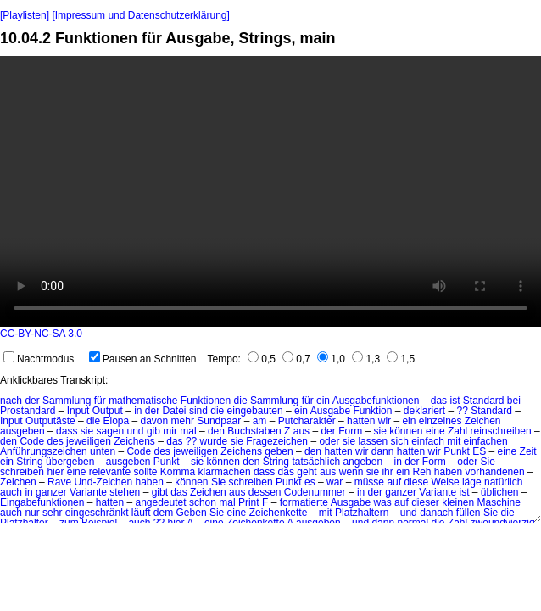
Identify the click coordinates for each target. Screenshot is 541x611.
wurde (214, 441)
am (260, 421)
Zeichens (134, 441)
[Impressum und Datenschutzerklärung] (140, 15)
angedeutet (160, 502)
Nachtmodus (38, 359)
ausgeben (22, 431)
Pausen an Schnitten (143, 359)
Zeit (528, 451)
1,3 (366, 359)
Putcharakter (307, 421)
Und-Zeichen (103, 482)
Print (248, 502)
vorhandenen (495, 472)
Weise (445, 482)
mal (188, 431)
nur (32, 513)
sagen (110, 431)
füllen (468, 513)
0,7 (296, 359)
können (405, 431)
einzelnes (440, 421)
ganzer (51, 492)
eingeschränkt (97, 513)
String (29, 462)
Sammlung (66, 400)
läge (472, 482)
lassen (373, 441)
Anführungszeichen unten (57, 451)
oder (329, 441)
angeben (362, 462)
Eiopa (116, 421)
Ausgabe (330, 411)
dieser (425, 502)
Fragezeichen (277, 441)
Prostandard (27, 411)
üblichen (500, 492)
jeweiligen (88, 441)
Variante (88, 492)
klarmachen (224, 472)
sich (399, 441)
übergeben (70, 462)
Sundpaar (219, 421)
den (216, 431)
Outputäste (50, 421)
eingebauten (255, 411)
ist (454, 400)
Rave (59, 482)
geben (279, 451)
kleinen (458, 502)
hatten (361, 421)
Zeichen (483, 421)
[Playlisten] (24, 15)
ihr (387, 472)
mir (170, 431)
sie (87, 431)
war (334, 482)
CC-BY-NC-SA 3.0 (41, 333)
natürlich (503, 482)
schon (202, 502)
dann (382, 451)
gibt (160, 492)
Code (32, 441)
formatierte (304, 502)
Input (78, 411)
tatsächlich (316, 462)
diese (416, 482)
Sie (488, 462)
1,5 (401, 359)
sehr (52, 513)
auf (394, 482)
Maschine (499, 502)
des (55, 441)
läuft (141, 513)
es (309, 482)
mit (453, 441)
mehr (182, 421)
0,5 (262, 359)
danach (436, 513)
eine (435, 431)
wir (384, 421)
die (241, 400)
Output (107, 411)
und (135, 431)
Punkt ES (464, 451)
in (138, 411)
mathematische (143, 400)
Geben (191, 513)
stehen (124, 492)
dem (163, 513)
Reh (421, 472)
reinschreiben (501, 431)
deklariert (424, 411)
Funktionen (206, 400)
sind (198, 411)
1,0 (331, 359)
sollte (145, 472)
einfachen (486, 441)
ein (323, 400)
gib (153, 431)
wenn (351, 472)
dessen (265, 492)
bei (514, 400)
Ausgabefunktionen (376, 400)
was (382, 502)
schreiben (22, 472)
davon (155, 421)
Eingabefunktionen (42, 502)
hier (55, 472)
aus (301, 431)
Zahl (457, 431)
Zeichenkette (278, 513)
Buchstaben (254, 431)
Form (350, 431)
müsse (369, 482)
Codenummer (315, 492)
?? (462, 411)
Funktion (372, 411)
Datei (175, 411)
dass (66, 431)
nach (11, 400)
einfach (427, 441)
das (439, 400)
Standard (484, 400)
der (32, 400)
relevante (110, 472)
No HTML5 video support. (270, 191)
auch (11, 492)
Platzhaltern (361, 513)
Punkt (166, 462)
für (100, 400)
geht (306, 472)
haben (448, 472)
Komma (177, 472)
